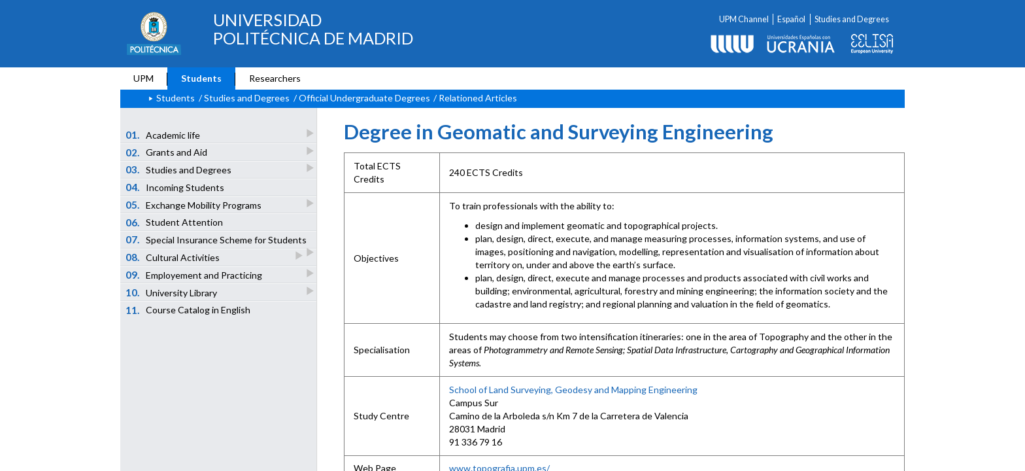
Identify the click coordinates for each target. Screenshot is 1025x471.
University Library (172, 292)
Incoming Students (175, 187)
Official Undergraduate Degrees (364, 97)
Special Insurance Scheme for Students (217, 241)
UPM (143, 78)
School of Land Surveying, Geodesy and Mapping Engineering (573, 389)
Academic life (164, 134)
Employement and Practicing (195, 274)
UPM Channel (744, 19)
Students (201, 78)
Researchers (275, 78)
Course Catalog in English (188, 310)
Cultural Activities (174, 257)
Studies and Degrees (852, 19)
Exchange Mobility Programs (194, 204)
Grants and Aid (167, 152)
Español (791, 19)
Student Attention (175, 222)
